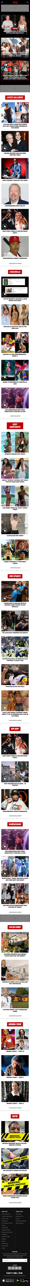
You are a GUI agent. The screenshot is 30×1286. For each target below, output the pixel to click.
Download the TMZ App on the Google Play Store (22, 1280)
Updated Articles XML (7, 1232)
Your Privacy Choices (7, 1223)
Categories (4, 1234)
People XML (5, 1243)
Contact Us (18, 1214)
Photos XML (5, 1245)
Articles (4, 1225)
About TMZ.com (6, 1214)
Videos (3, 1248)
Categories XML (6, 1236)
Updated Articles (6, 1230)
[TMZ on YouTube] (16, 1268)
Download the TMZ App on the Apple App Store (8, 1280)
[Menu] (2, 2)
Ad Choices (5, 1221)
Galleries (4, 1239)
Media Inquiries (20, 1223)
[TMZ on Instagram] (19, 1268)
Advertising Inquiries (21, 1221)
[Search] (28, 2)
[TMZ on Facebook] (9, 1268)
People (3, 1241)
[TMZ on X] (13, 1268)
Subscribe (25, 1260)
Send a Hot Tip (19, 1216)
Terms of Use (5, 1218)
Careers (18, 1218)
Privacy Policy (10, 1257)
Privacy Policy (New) (7, 1216)
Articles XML (5, 1227)
